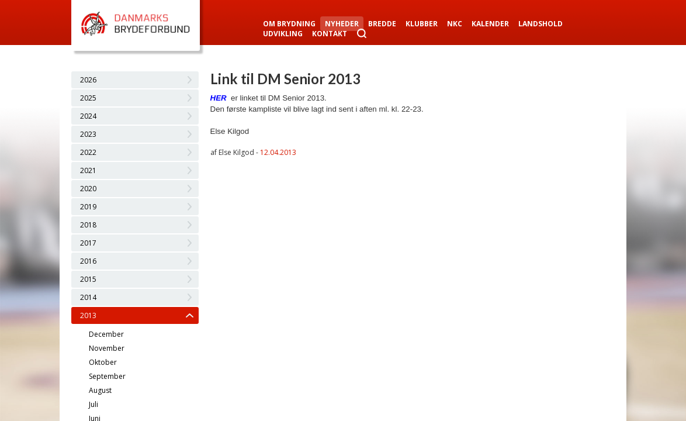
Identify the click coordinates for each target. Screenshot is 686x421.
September (107, 376)
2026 (88, 80)
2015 (88, 279)
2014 (88, 297)
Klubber (422, 24)
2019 (88, 207)
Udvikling (283, 34)
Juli (93, 404)
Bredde (382, 24)
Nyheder (342, 24)
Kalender (490, 24)
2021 (88, 170)
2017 (88, 243)
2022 (88, 152)
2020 (88, 189)
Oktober (103, 362)
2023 (88, 134)
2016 (88, 261)
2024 (88, 116)
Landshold (540, 24)
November (106, 348)
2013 (88, 315)
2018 (88, 225)
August (100, 390)
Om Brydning (289, 24)
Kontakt (329, 34)
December (106, 334)
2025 (88, 98)
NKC (454, 24)
